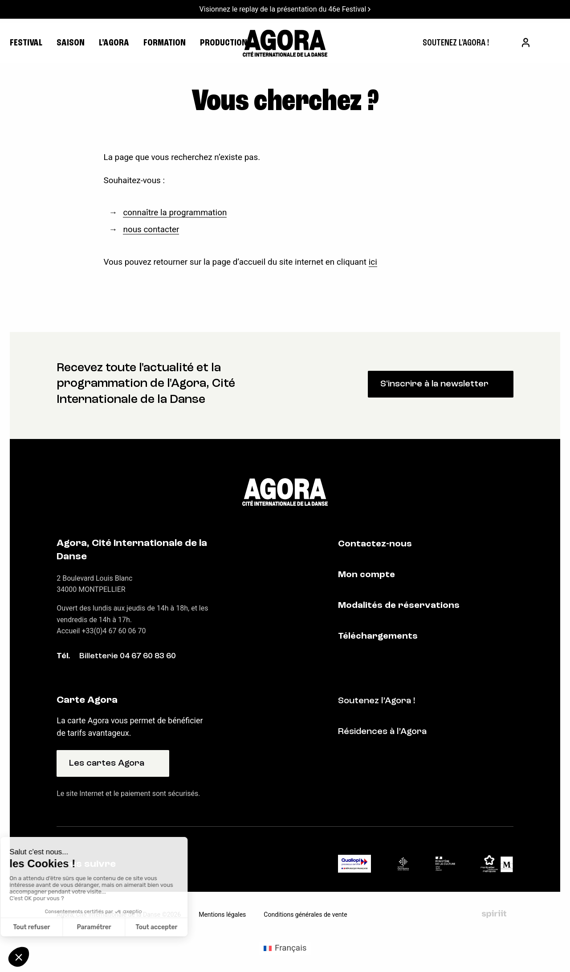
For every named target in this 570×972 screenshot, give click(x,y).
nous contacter (151, 229)
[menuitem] (456, 43)
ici (373, 262)
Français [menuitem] (290, 948)
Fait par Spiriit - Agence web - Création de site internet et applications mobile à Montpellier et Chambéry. (494, 914)
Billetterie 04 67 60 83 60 (127, 656)
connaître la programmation (175, 212)
